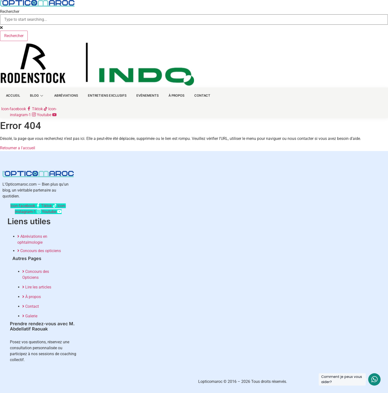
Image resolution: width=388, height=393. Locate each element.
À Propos (173, 97)
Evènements (144, 97)
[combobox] (194, 19)
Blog (33, 97)
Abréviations (62, 97)
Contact (199, 97)
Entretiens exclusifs (103, 97)
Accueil (9, 97)
